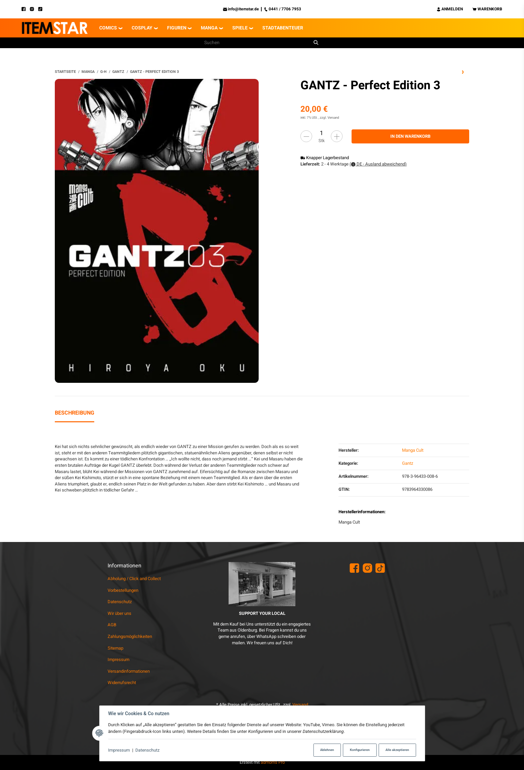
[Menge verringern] (306, 136)
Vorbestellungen (123, 590)
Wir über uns (119, 613)
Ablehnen (327, 750)
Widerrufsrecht (122, 682)
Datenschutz (147, 750)
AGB (112, 625)
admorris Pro (273, 762)
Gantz (407, 463)
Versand (333, 117)
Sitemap (115, 648)
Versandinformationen (129, 671)
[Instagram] (34, 9)
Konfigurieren (360, 750)
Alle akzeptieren (397, 750)
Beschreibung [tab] (74, 413)
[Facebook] (25, 9)
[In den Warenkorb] (410, 136)
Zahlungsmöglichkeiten (130, 636)
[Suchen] (257, 42)
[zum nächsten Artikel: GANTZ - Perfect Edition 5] (463, 72)
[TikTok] (42, 9)
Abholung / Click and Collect (134, 578)
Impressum (119, 750)
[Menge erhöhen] (337, 136)
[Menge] (321, 133)
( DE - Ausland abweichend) (378, 164)
